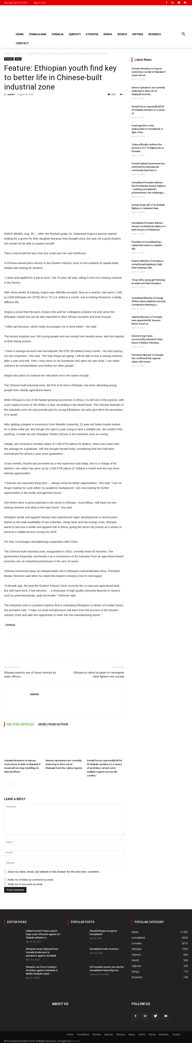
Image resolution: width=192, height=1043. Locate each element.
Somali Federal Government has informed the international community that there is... (148, 167)
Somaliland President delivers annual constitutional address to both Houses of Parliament (149, 226)
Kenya (108, 34)
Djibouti (75, 34)
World (122, 34)
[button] (183, 34)
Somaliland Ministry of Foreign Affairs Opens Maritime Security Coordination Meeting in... (149, 301)
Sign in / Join (40, 2)
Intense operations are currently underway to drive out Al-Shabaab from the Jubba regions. (64, 764)
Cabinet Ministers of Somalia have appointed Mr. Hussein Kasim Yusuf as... (147, 320)
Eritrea (137, 34)
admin (11, 94)
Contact (22, 43)
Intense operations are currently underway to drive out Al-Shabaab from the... (148, 91)
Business (154, 34)
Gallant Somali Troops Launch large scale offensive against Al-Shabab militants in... (43, 934)
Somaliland (37, 34)
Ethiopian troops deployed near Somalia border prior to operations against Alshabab (42, 952)
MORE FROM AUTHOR (53, 724)
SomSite (76, 1041)
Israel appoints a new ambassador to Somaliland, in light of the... (147, 129)
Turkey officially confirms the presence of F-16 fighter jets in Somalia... (148, 148)
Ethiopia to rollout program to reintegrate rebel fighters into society (99, 674)
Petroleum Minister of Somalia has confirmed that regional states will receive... (148, 358)
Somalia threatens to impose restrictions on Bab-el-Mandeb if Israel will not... (149, 72)
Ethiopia (92, 34)
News (18, 59)
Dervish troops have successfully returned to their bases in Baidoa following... (147, 339)
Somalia (58, 34)
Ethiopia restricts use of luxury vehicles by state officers (30, 674)
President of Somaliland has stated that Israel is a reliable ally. (147, 245)
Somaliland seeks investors (104, 949)
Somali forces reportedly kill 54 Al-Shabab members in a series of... (148, 110)
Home (20, 34)
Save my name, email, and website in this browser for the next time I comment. (54, 871)
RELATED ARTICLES (20, 724)
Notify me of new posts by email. (25, 884)
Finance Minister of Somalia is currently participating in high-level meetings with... (147, 264)
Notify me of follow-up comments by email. (31, 879)
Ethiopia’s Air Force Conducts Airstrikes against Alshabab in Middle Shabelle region (42, 970)
